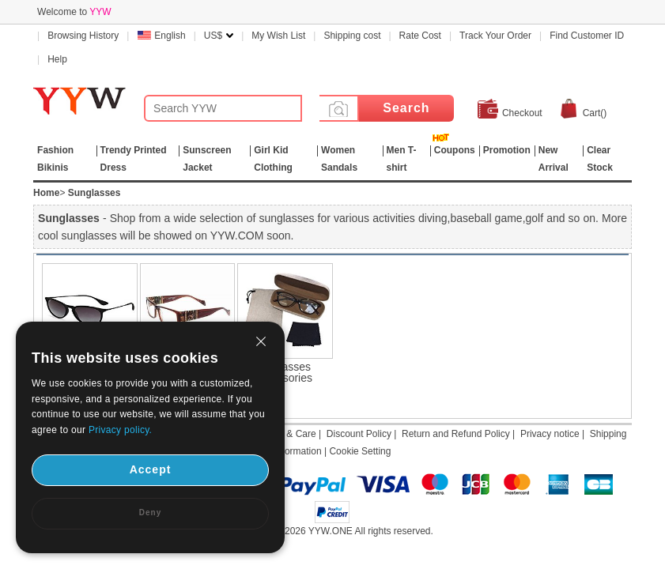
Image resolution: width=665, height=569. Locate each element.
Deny (150, 512)
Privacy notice (550, 433)
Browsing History (83, 35)
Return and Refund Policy (456, 433)
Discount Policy (359, 433)
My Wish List (278, 35)
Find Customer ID (587, 35)
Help (57, 59)
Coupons (454, 150)
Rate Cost (420, 35)
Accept (151, 469)
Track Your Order (495, 35)
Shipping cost (351, 35)
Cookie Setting (360, 451)
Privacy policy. (120, 429)
